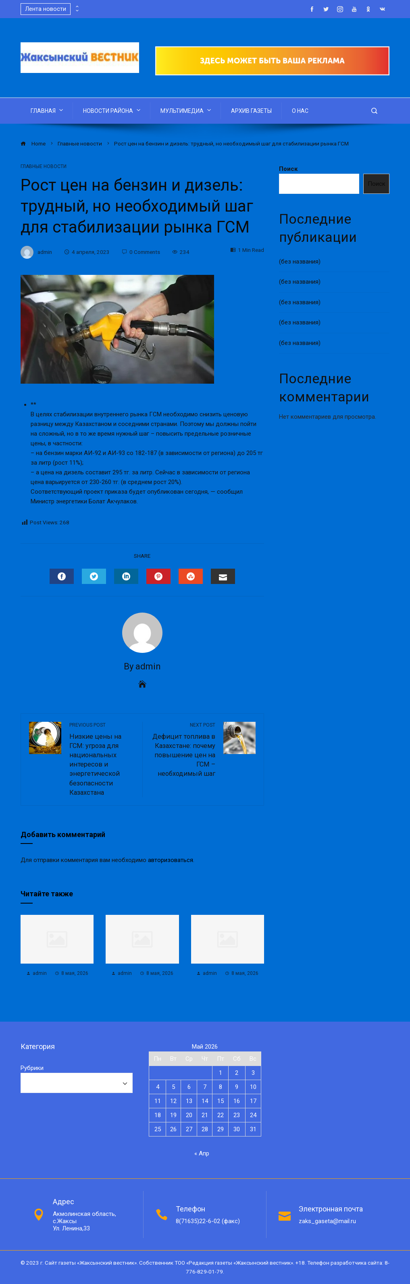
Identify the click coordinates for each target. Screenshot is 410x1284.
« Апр (201, 1153)
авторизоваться (170, 860)
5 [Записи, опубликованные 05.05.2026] (173, 1087)
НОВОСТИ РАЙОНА (112, 110)
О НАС (300, 111)
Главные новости (44, 166)
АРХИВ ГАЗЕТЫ (251, 111)
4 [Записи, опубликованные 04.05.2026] (157, 1087)
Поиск (288, 168)
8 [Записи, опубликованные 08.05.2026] (220, 1087)
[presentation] (77, 7)
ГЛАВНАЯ (48, 110)
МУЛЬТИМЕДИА (186, 110)
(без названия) (300, 261)
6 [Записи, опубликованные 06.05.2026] (189, 1087)
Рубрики (32, 1068)
